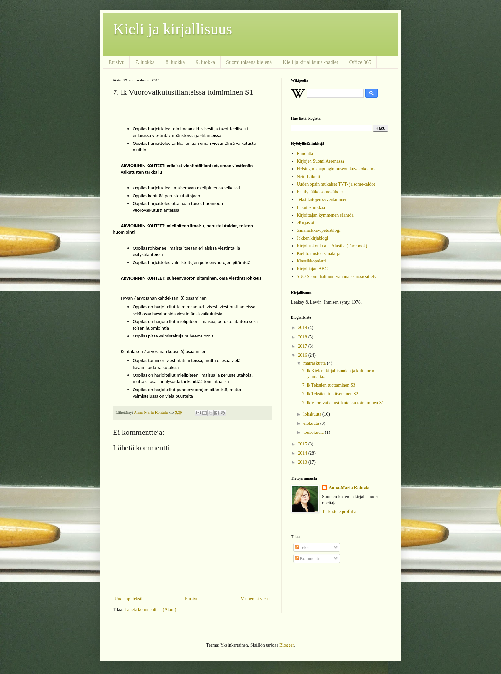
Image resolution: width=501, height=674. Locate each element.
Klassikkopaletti (311, 261)
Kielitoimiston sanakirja (318, 253)
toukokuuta (314, 432)
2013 (303, 462)
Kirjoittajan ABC (312, 268)
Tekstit (303, 547)
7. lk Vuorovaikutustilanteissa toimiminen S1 (343, 403)
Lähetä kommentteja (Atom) (150, 609)
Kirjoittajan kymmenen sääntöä (325, 215)
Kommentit (308, 558)
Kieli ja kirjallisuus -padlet (310, 62)
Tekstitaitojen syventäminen (322, 199)
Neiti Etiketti (308, 176)
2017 (303, 346)
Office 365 (360, 62)
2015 (303, 444)
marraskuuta (315, 363)
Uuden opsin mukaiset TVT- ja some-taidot (336, 184)
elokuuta (311, 423)
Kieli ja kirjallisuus (172, 28)
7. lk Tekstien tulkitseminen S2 (330, 393)
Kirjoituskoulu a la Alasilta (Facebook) (332, 245)
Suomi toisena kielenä (249, 62)
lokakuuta (312, 414)
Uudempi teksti (129, 598)
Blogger (286, 645)
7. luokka (145, 62)
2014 (303, 453)
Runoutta (305, 153)
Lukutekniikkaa (311, 207)
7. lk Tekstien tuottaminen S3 (328, 385)
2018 (303, 337)
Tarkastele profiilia (339, 511)
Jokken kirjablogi (312, 238)
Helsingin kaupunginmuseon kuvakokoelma (336, 168)
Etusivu (117, 62)
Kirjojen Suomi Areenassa (320, 161)
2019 (303, 327)
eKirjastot (305, 222)
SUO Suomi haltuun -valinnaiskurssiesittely (336, 276)
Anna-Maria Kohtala (349, 488)
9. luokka (205, 62)
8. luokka (175, 62)
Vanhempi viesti (255, 598)
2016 (303, 355)
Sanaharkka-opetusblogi (318, 230)
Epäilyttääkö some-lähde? (320, 191)
